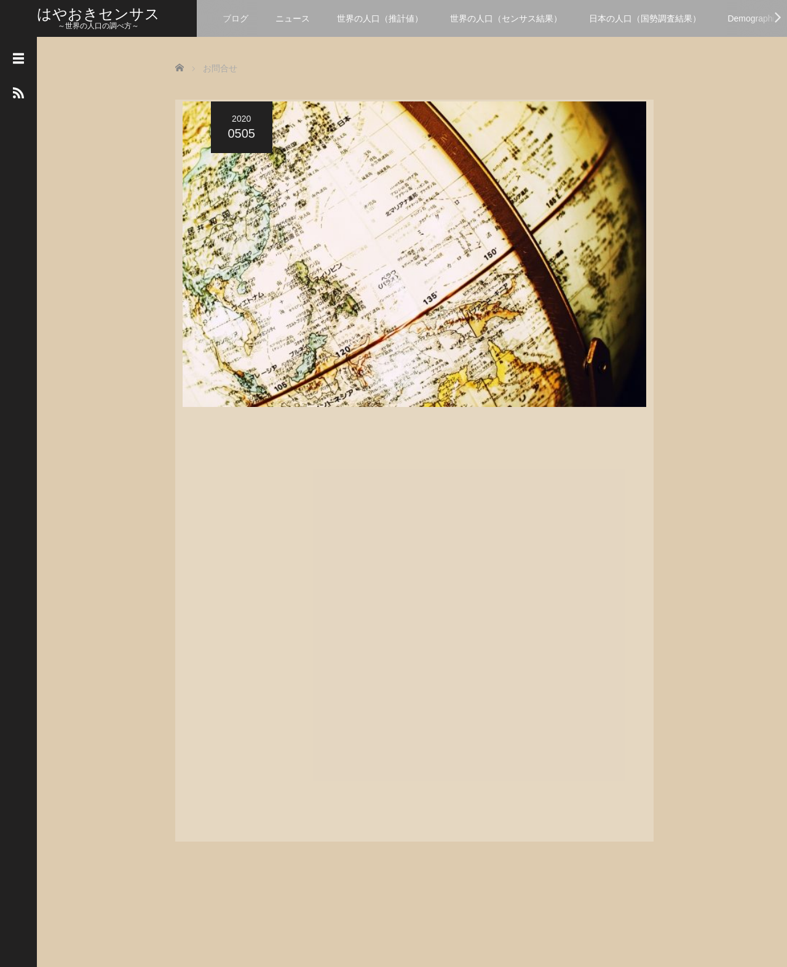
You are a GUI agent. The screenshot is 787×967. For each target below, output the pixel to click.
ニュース (292, 18)
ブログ (235, 18)
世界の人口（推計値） (380, 18)
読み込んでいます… (396, 622)
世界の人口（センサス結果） (506, 18)
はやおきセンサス (98, 14)
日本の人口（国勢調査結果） (645, 18)
